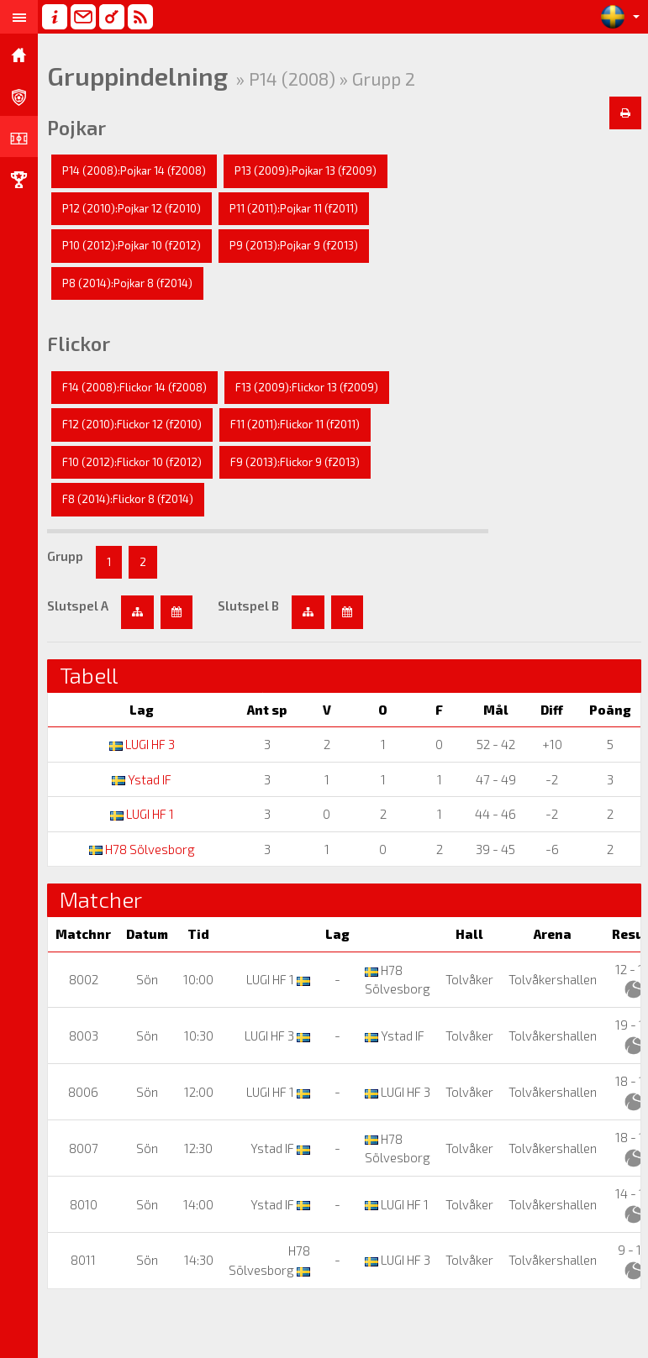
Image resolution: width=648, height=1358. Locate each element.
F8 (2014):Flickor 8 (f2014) (127, 499)
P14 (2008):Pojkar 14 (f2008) (134, 170)
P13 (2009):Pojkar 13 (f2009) (305, 170)
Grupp (65, 556)
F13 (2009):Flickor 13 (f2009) (306, 387)
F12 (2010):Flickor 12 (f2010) (132, 424)
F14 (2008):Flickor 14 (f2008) (134, 387)
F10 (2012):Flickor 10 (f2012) (132, 462)
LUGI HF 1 (142, 813)
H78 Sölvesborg (142, 849)
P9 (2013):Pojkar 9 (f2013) (293, 245)
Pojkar (76, 127)
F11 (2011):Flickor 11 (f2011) (295, 424)
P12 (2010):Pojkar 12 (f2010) (131, 208)
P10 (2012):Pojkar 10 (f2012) (131, 245)
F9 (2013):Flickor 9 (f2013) (295, 462)
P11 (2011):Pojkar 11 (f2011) (293, 208)
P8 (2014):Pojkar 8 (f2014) (127, 283)
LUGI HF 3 (142, 744)
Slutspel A (77, 605)
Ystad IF (141, 779)
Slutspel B (248, 605)
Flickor (78, 343)
